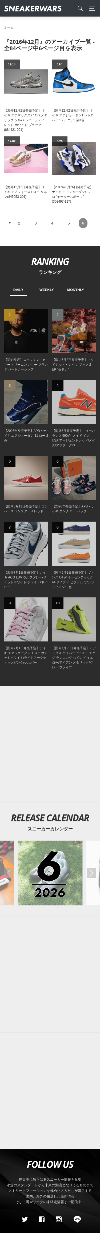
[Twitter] (24, 1219)
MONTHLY (75, 290)
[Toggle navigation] (91, 8)
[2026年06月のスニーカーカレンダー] (50, 872)
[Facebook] (41, 1219)
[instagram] (58, 1219)
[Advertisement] (50, 744)
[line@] (75, 1219)
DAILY (18, 290)
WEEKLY (46, 290)
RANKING (50, 261)
